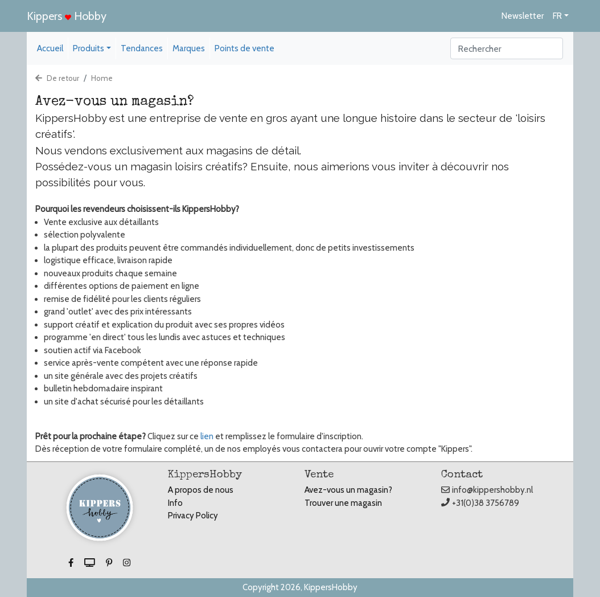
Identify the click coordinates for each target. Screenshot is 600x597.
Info (175, 503)
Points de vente (244, 48)
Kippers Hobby (66, 16)
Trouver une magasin (343, 503)
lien (206, 436)
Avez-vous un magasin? (348, 490)
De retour (57, 78)
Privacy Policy (193, 515)
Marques (188, 48)
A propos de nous (200, 490)
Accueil (50, 48)
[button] (71, 563)
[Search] (506, 48)
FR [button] (557, 16)
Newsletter (523, 16)
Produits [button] (88, 48)
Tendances (142, 48)
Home (102, 78)
